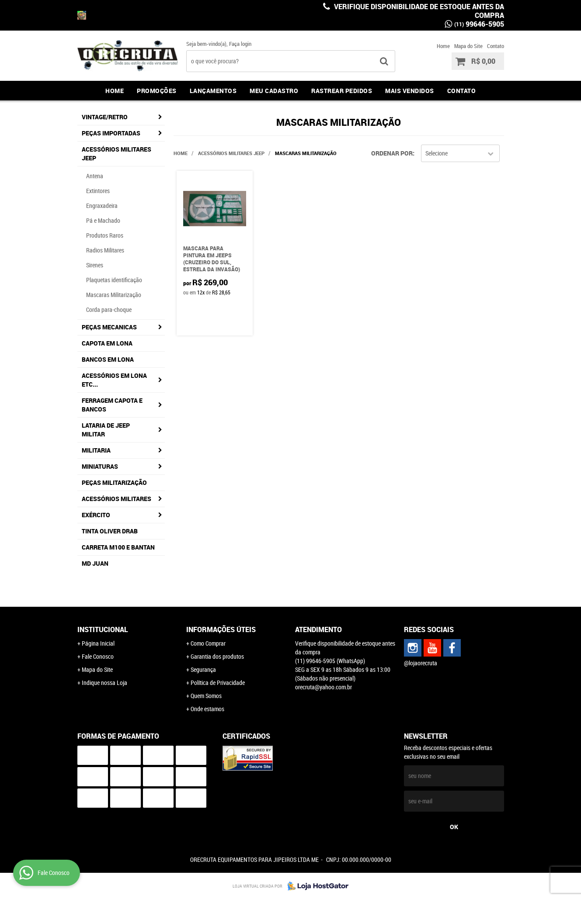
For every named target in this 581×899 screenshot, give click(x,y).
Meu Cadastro (274, 90)
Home (443, 46)
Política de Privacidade (218, 682)
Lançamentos (213, 90)
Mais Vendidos (409, 90)
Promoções (157, 90)
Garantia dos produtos (217, 656)
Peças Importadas (111, 133)
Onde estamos (207, 709)
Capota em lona (107, 343)
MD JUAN (95, 563)
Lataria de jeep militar (106, 429)
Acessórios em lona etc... (114, 379)
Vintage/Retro (105, 117)
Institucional (102, 629)
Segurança (203, 669)
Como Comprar (208, 643)
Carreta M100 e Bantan (118, 547)
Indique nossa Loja (104, 682)
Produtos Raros (104, 235)
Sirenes (94, 265)
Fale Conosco (98, 656)
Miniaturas (100, 466)
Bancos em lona (108, 359)
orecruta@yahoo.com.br (323, 687)
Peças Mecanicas (109, 327)
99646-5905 (479, 24)
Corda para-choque (109, 309)
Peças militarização (114, 482)
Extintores (98, 191)
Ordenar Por (392, 153)
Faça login (240, 44)
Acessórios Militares (116, 498)
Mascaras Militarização (113, 294)
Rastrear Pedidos (341, 90)
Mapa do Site (468, 46)
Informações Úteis (221, 629)
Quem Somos (206, 696)
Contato (495, 46)
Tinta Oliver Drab (110, 531)
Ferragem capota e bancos (112, 404)
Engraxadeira (102, 205)
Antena (94, 176)
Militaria (96, 450)
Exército (96, 515)
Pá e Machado (103, 220)
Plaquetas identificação (114, 280)
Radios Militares (105, 250)
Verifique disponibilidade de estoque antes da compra (418, 11)
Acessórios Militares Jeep (116, 153)
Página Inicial (98, 643)
